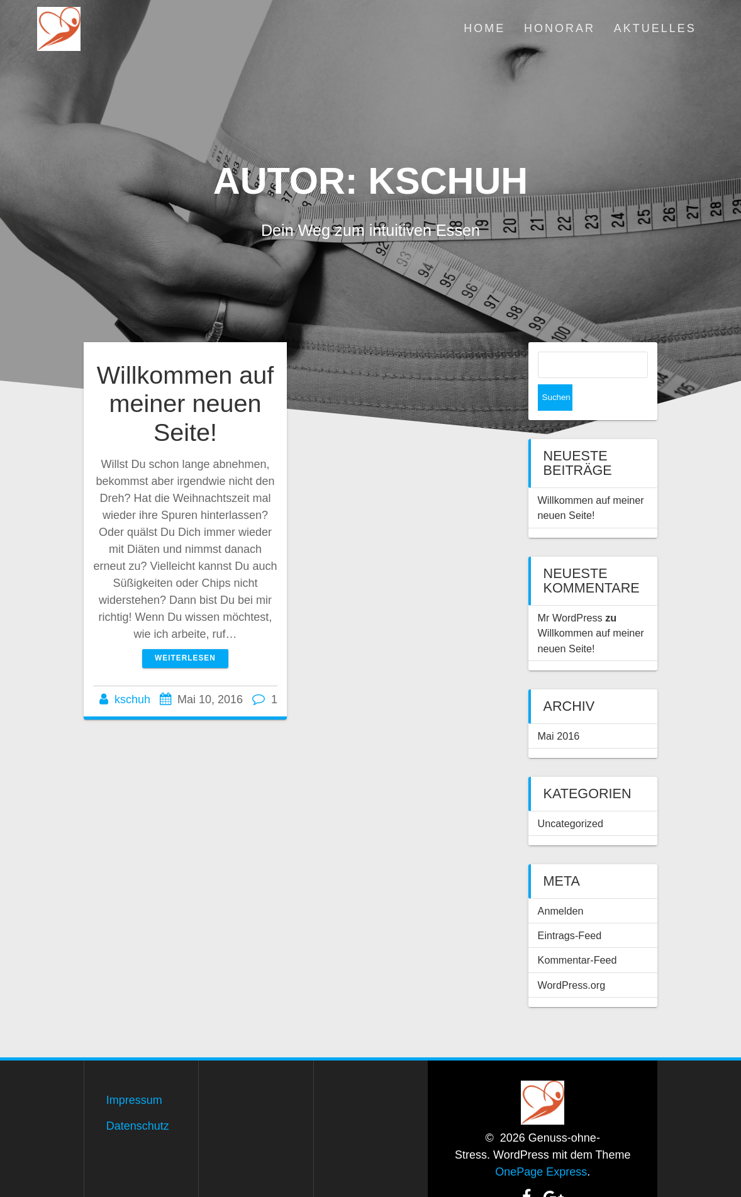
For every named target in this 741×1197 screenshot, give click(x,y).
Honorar (559, 28)
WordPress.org (572, 958)
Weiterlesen (185, 658)
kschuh (132, 699)
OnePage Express (541, 1145)
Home (484, 28)
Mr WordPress (570, 591)
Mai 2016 (559, 709)
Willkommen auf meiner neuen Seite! (185, 403)
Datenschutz (137, 1099)
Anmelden (561, 884)
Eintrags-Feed (570, 909)
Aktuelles (655, 28)
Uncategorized (570, 797)
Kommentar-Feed (577, 933)
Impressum (134, 1073)
